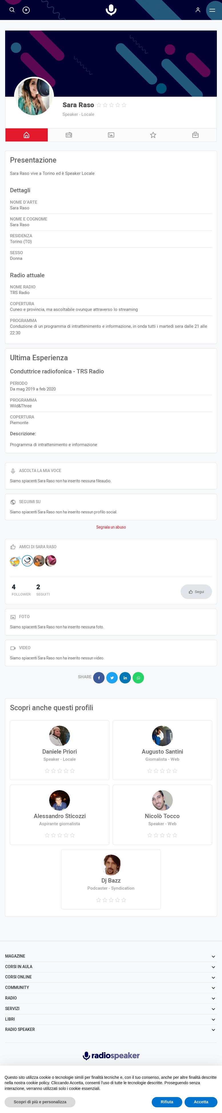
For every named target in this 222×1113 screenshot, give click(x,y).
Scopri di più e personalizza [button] (40, 1102)
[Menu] (198, 10)
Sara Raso (78, 105)
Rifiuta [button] (167, 1102)
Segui (199, 591)
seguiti (38, 590)
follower (19, 590)
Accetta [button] (201, 1102)
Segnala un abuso (111, 527)
